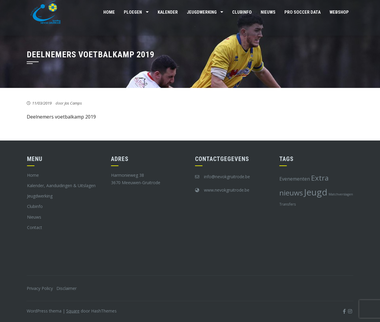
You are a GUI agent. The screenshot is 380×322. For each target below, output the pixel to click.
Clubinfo (242, 12)
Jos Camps (73, 103)
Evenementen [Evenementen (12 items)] (294, 179)
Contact (34, 227)
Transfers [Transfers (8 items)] (287, 204)
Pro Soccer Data (302, 12)
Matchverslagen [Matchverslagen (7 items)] (341, 194)
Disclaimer (66, 288)
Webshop (339, 12)
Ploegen (133, 12)
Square (73, 311)
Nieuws (268, 12)
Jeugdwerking (202, 12)
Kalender (168, 12)
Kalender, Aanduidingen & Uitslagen (61, 185)
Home (109, 12)
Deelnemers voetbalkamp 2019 (61, 116)
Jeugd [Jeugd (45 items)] (315, 192)
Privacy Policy (40, 288)
